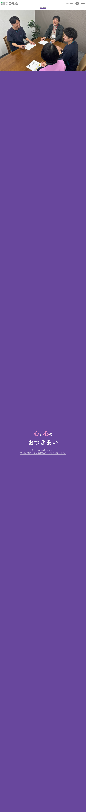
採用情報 (69, 3)
